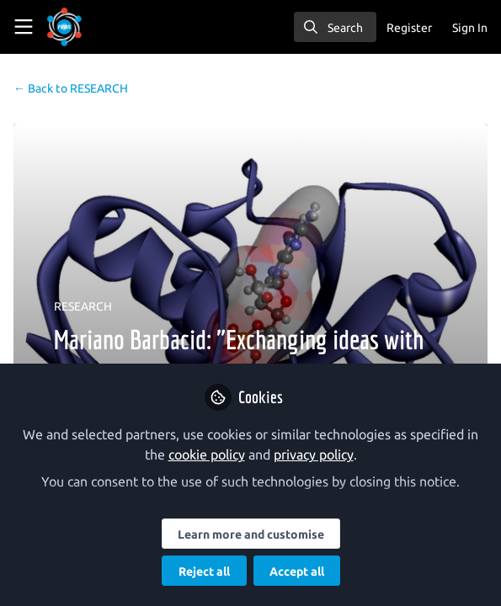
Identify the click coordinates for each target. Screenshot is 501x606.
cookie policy (206, 454)
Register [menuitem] (409, 28)
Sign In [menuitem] (470, 28)
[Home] (87, 26)
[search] (335, 27)
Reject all (204, 571)
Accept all (296, 571)
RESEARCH (70, 88)
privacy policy (314, 454)
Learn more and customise (251, 534)
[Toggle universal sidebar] (23, 26)
